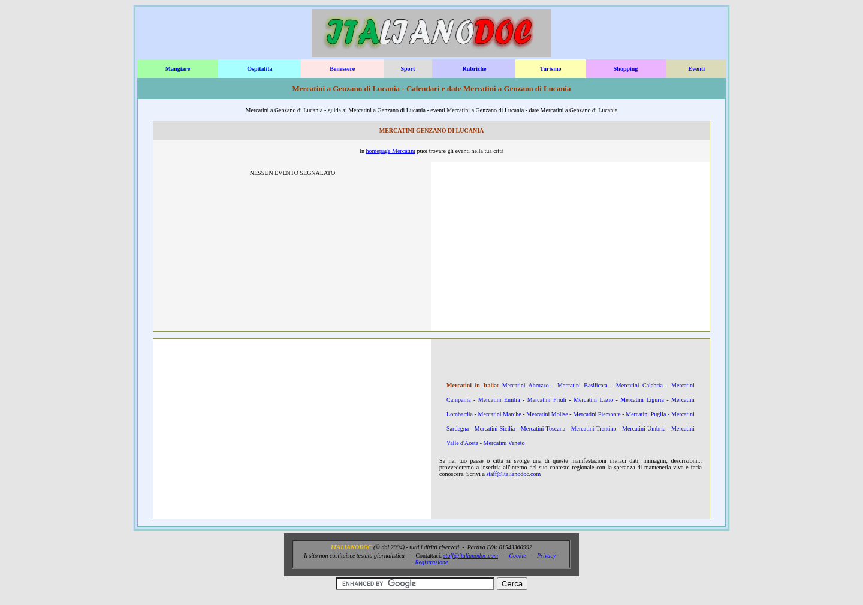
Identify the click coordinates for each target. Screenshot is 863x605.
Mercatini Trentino (594, 428)
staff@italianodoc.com (513, 474)
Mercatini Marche (499, 414)
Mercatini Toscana (543, 428)
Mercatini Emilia (499, 399)
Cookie (517, 555)
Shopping (626, 68)
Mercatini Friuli (546, 399)
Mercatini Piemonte (596, 414)
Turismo (551, 68)
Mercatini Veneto (504, 443)
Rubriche (474, 68)
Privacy (546, 555)
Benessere (342, 68)
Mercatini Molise (547, 414)
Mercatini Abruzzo (525, 385)
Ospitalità (259, 68)
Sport (407, 68)
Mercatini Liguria (642, 399)
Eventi (696, 68)
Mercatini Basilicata (582, 385)
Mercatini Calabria (639, 385)
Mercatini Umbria (644, 428)
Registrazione (431, 562)
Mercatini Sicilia (495, 428)
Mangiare (177, 68)
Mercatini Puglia (646, 414)
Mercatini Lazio (593, 399)
